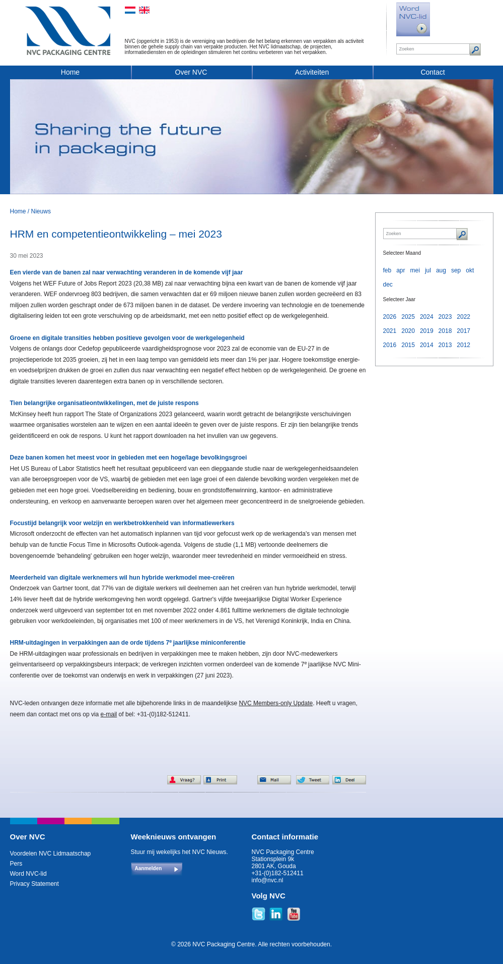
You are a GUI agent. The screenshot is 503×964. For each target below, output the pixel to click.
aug (441, 270)
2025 (408, 316)
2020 (408, 330)
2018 (445, 330)
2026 (390, 316)
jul (428, 270)
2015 (408, 345)
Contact (432, 72)
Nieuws (41, 211)
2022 (463, 316)
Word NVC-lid (28, 873)
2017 (463, 330)
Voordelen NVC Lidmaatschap (50, 853)
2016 (390, 345)
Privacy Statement (34, 883)
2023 (445, 316)
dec (388, 284)
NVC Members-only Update (276, 703)
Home (70, 72)
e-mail (109, 714)
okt (470, 270)
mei (415, 270)
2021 (390, 330)
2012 (463, 345)
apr (400, 270)
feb (387, 270)
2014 (427, 345)
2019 (427, 330)
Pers (16, 863)
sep (456, 270)
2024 (427, 316)
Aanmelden (148, 868)
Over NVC (191, 72)
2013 (445, 345)
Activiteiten (312, 72)
